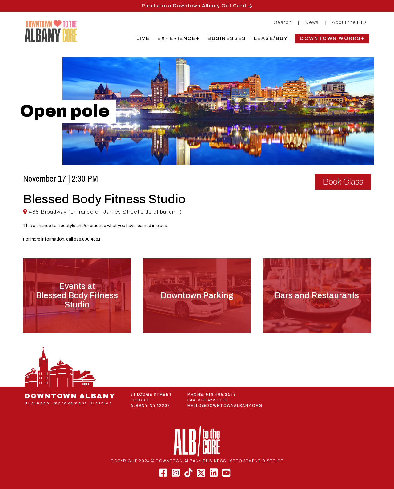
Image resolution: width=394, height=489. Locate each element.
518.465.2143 (221, 394)
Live (143, 38)
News (312, 22)
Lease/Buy (271, 38)
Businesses (226, 38)
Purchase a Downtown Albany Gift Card (194, 5)
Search (283, 22)
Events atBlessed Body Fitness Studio (77, 295)
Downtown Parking (197, 295)
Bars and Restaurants (317, 295)
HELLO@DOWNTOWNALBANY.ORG (225, 405)
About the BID (349, 22)
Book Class (343, 181)
